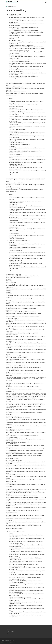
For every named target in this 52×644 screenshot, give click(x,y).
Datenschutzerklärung (10, 631)
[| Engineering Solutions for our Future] (13, 2)
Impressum (8, 629)
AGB (7, 633)
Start (6, 6)
